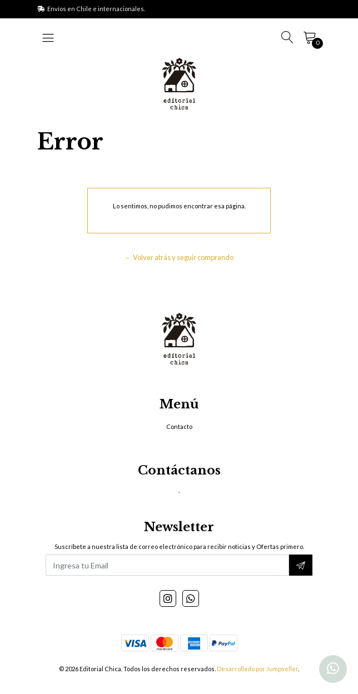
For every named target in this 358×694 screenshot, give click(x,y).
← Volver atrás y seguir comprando (179, 257)
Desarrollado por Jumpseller (257, 668)
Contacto (179, 426)
